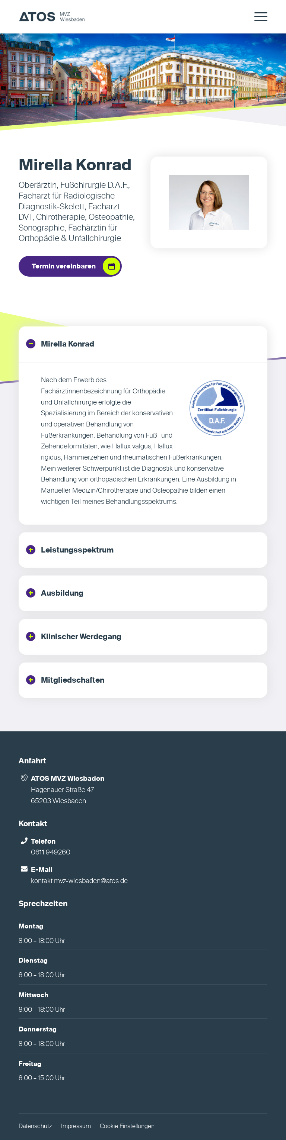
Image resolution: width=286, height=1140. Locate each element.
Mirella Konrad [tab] (60, 343)
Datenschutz (35, 1127)
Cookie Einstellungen (127, 1127)
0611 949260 (50, 852)
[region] (143, 443)
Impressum (76, 1127)
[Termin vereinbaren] (70, 266)
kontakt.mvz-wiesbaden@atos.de (79, 881)
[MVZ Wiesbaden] (52, 16)
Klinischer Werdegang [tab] (73, 636)
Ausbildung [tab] (54, 593)
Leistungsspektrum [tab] (70, 549)
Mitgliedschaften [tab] (65, 680)
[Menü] (257, 16)
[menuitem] (257, 16)
